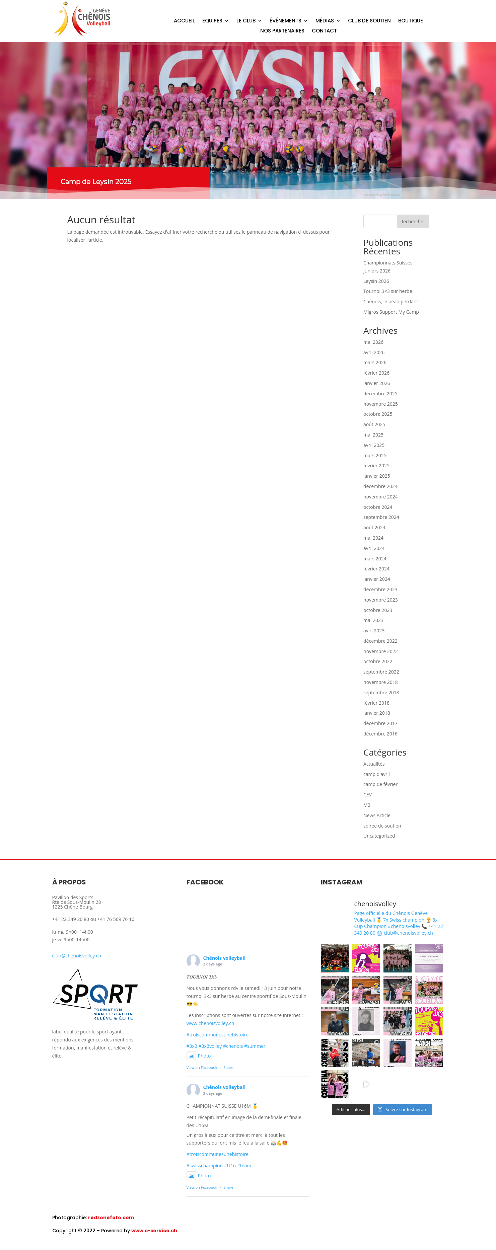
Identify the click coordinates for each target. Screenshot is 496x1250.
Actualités (374, 764)
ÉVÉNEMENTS (285, 21)
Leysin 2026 (376, 281)
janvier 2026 (376, 383)
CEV (367, 794)
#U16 (230, 1165)
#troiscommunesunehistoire (218, 1034)
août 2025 (374, 424)
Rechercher (412, 221)
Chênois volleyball (224, 958)
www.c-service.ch (154, 1230)
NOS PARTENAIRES (282, 31)
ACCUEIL (184, 21)
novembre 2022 (380, 651)
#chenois (233, 1046)
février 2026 (376, 373)
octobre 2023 (377, 610)
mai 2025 (373, 435)
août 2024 (374, 527)
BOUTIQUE (410, 21)
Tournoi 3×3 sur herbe (387, 291)
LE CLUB (246, 21)
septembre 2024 (381, 517)
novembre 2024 (380, 496)
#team (244, 1165)
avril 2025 (373, 445)
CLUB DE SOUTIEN (369, 21)
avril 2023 (373, 630)
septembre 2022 (381, 672)
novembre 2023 (380, 600)
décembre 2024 (380, 486)
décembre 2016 (380, 733)
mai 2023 (373, 620)
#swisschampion (205, 1165)
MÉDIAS (324, 21)
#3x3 (192, 1046)
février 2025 (376, 465)
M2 (366, 805)
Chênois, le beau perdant (390, 301)
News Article (377, 815)
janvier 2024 (376, 579)
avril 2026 (373, 352)
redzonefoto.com (111, 1217)
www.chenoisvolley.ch (210, 1023)
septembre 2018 (381, 692)
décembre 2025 (380, 393)
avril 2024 (373, 548)
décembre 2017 (380, 723)
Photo (199, 1055)
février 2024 (376, 568)
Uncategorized (379, 836)
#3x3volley (210, 1046)
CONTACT (324, 31)
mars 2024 (374, 558)
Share (228, 1067)
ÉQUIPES (212, 21)
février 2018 (376, 703)
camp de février (380, 784)
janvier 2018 (376, 713)
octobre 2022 (377, 661)
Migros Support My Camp (391, 312)
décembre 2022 (380, 641)
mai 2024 (373, 538)
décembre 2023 (380, 589)
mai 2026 (373, 342)
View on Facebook (202, 1067)
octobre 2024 (377, 507)
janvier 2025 (376, 476)
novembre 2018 (380, 682)
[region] (248, 120)
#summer (255, 1046)
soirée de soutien (382, 826)
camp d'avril (376, 774)
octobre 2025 (377, 414)
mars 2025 (374, 455)
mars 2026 (374, 362)
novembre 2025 (380, 404)
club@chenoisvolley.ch (76, 955)
